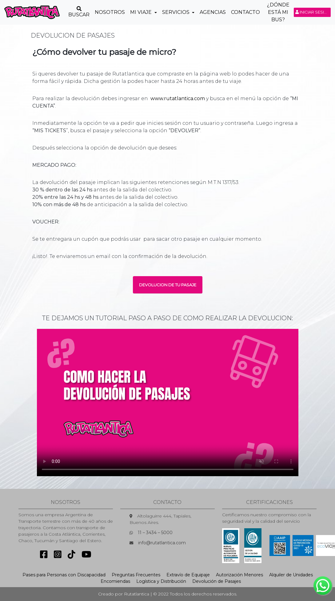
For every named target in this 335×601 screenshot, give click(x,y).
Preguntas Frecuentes (136, 575)
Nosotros (110, 12)
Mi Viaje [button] (141, 12)
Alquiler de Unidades (291, 575)
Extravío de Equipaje (188, 575)
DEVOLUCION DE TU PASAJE (167, 284)
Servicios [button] (176, 12)
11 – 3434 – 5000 (155, 532)
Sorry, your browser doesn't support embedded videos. (167, 402)
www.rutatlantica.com (177, 98)
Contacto (245, 12)
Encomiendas (115, 581)
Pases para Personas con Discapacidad (64, 575)
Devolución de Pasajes (216, 581)
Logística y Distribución (161, 581)
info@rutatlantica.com (162, 543)
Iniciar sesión (313, 12)
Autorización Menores (239, 575)
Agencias (213, 12)
